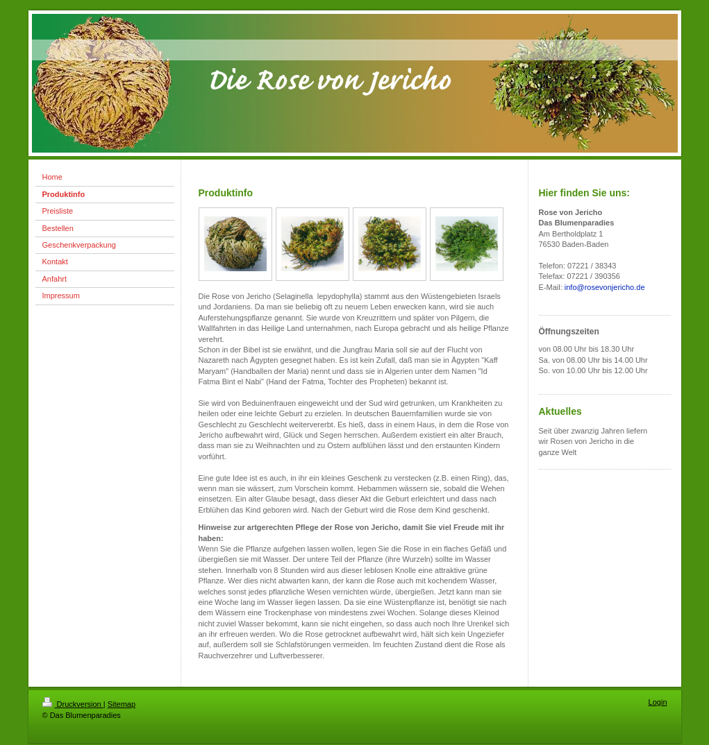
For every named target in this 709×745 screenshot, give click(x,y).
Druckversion (72, 704)
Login (658, 702)
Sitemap (121, 704)
